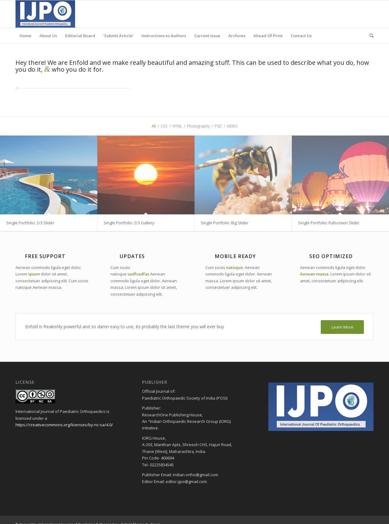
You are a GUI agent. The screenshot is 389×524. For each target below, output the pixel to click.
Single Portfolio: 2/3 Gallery (129, 223)
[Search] (369, 35)
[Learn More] (342, 327)
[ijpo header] (45, 14)
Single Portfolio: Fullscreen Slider (329, 223)
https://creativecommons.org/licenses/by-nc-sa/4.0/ (64, 425)
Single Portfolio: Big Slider (224, 223)
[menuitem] (25, 35)
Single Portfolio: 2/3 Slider (30, 223)
